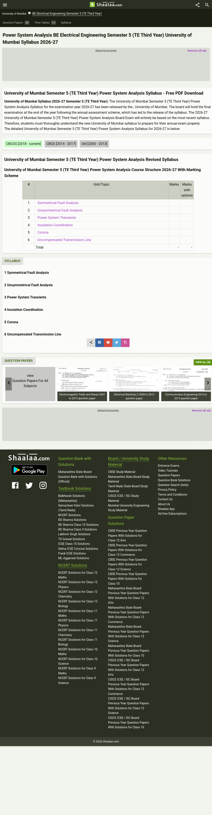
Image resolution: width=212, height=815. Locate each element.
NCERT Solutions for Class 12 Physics (77, 582)
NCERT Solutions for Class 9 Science (77, 678)
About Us (164, 501)
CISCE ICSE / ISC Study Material (123, 496)
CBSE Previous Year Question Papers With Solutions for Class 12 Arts (127, 533)
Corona (42, 230)
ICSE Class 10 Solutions (74, 541)
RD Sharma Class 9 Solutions (77, 527)
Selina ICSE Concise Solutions (78, 546)
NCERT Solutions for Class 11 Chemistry (77, 630)
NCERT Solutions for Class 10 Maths (77, 649)
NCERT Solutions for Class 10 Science (77, 659)
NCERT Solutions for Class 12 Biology (77, 601)
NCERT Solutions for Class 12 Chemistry (77, 592)
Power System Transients (56, 215)
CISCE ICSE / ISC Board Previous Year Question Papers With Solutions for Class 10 (128, 720)
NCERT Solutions (69, 512)
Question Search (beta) (173, 482)
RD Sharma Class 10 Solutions (78, 522)
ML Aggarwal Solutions (73, 555)
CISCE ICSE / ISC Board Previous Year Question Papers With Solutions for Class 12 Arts (128, 665)
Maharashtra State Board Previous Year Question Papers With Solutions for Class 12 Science (128, 631)
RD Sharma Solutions (72, 517)
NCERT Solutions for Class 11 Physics (77, 620)
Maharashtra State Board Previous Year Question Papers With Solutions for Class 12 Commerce (128, 612)
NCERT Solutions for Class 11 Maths (77, 611)
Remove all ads (197, 48)
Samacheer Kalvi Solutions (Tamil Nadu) (76, 505)
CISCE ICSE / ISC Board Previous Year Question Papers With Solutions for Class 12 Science (128, 703)
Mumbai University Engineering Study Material (128, 505)
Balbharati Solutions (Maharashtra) (71, 496)
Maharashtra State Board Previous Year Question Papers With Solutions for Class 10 (128, 648)
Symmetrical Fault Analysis (57, 200)
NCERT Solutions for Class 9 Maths (77, 668)
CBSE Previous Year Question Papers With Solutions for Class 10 (127, 576)
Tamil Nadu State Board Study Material (128, 486)
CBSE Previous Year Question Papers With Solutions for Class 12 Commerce (127, 547)
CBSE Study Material (121, 469)
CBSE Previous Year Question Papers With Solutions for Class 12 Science (127, 561)
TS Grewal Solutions (71, 536)
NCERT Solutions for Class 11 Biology (77, 640)
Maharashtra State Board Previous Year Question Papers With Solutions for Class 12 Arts (128, 593)
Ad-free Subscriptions (172, 511)
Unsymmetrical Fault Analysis (59, 208)
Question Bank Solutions (174, 477)
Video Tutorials (168, 468)
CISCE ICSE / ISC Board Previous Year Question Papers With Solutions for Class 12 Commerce (128, 684)
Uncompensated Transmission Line (63, 237)
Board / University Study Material (128, 459)
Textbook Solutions (74, 486)
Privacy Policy (167, 487)
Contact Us (165, 497)
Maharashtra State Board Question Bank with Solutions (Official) (77, 474)
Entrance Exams (168, 463)
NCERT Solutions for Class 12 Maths (77, 572)
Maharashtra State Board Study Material (129, 476)
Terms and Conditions (172, 492)
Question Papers (169, 473)
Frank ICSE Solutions (72, 551)
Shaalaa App (166, 506)
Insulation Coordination (54, 223)
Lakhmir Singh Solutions (74, 531)
